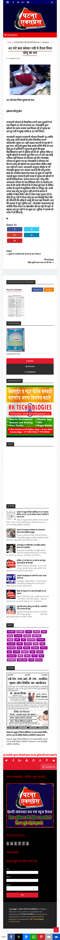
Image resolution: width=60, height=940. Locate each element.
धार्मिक (20, 644)
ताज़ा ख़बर (11, 644)
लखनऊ (39, 652)
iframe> (30, 474)
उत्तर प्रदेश (18, 636)
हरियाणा (38, 660)
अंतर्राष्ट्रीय (20, 632)
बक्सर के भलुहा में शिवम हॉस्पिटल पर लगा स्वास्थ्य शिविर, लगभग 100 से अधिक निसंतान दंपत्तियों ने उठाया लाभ (33, 514)
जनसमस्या (41, 640)
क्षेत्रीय (17, 640)
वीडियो (27, 656)
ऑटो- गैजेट (36, 636)
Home (10, 42)
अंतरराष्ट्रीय (11, 632)
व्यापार (34, 656)
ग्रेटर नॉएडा (31, 640)
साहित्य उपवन (22, 660)
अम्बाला (36, 632)
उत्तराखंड (27, 636)
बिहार (19, 648)
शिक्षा (41, 656)
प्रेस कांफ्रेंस (11, 648)
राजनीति (16, 652)
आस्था (44, 632)
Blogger (49, 290)
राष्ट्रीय (32, 652)
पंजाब (42, 644)
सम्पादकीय (11, 660)
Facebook (37, 290)
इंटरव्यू (10, 636)
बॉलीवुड (26, 648)
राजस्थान (24, 652)
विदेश (20, 656)
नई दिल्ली (28, 644)
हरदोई (31, 660)
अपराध (28, 632)
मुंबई (9, 652)
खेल (23, 640)
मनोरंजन (43, 648)
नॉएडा (35, 644)
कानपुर (10, 640)
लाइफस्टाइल (11, 656)
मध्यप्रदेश (35, 648)
